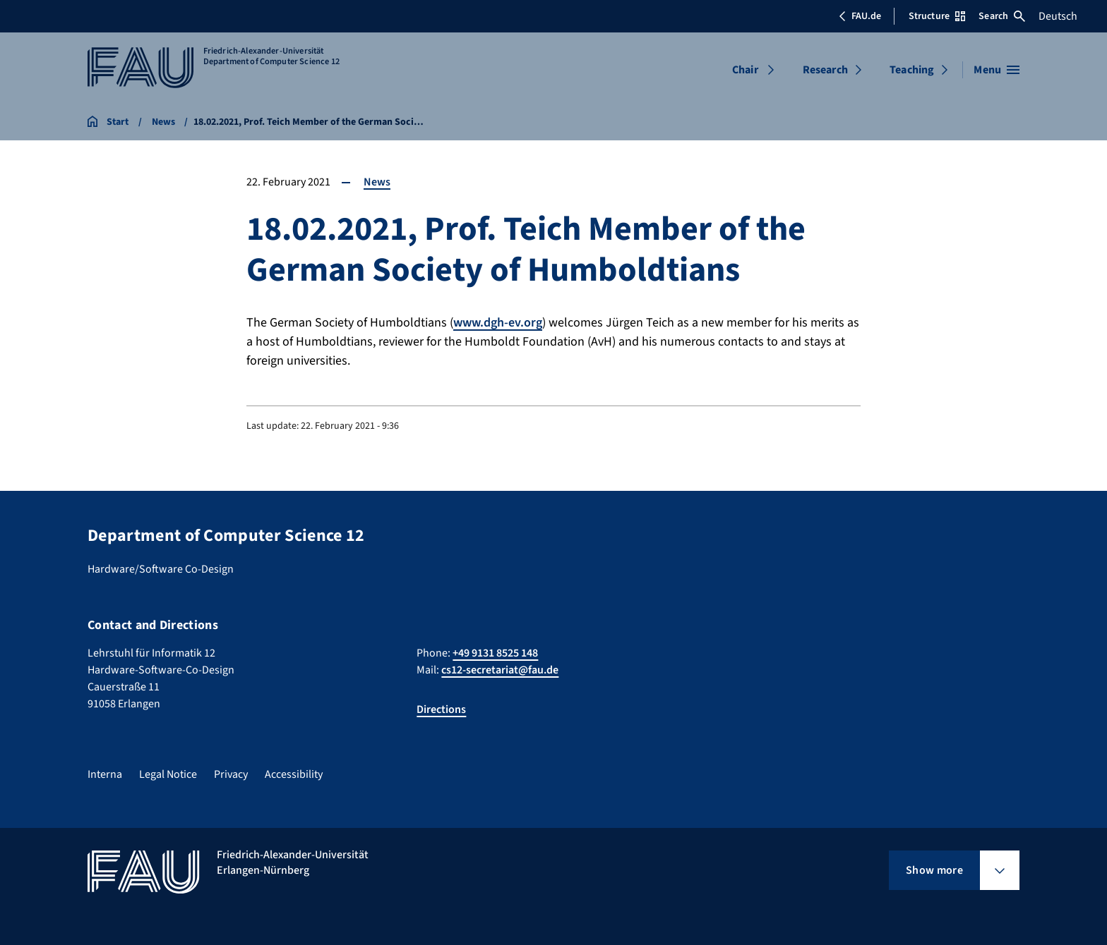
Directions (441, 709)
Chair (745, 70)
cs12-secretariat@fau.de (499, 670)
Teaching (912, 70)
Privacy (231, 774)
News (377, 182)
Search (1002, 16)
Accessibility (294, 774)
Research (825, 70)
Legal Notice (168, 774)
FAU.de (860, 16)
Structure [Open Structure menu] (937, 16)
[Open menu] (996, 69)
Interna (105, 774)
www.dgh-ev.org (497, 322)
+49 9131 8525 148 (495, 653)
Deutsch (1058, 16)
